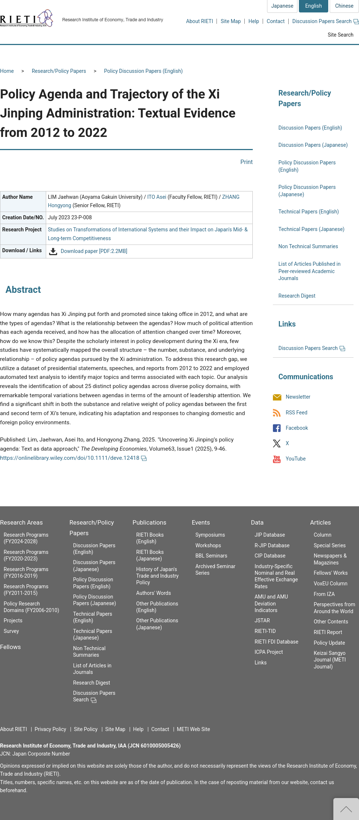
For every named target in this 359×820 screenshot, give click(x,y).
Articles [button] (336, 53)
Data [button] (295, 53)
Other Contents (331, 622)
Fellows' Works (331, 573)
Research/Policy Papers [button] (144, 53)
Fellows (10, 647)
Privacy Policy (50, 729)
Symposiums (210, 535)
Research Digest (296, 296)
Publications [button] (210, 53)
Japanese (282, 6)
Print (246, 162)
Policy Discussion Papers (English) (143, 71)
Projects (13, 620)
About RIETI (199, 21)
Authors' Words (153, 593)
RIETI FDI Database (277, 642)
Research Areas (21, 522)
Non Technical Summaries (308, 246)
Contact (276, 21)
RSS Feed (296, 412)
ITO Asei (156, 197)
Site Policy (86, 729)
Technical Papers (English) (308, 212)
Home (7, 71)
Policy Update (329, 643)
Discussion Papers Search (325, 21)
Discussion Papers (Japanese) (313, 145)
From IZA (324, 594)
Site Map (231, 21)
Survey (11, 631)
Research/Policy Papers (59, 71)
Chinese (344, 6)
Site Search (341, 35)
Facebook (297, 428)
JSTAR (262, 620)
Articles (320, 522)
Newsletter (298, 397)
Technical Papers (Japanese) (311, 229)
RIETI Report (328, 632)
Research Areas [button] (31, 53)
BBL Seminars (211, 556)
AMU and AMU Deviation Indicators (271, 603)
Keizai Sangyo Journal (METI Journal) (330, 659)
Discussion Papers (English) (310, 128)
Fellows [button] (83, 53)
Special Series (329, 545)
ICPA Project (269, 652)
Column (322, 535)
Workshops (208, 545)
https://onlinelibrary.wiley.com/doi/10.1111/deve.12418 (73, 458)
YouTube (296, 459)
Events (201, 522)
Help (253, 21)
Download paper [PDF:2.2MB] (94, 251)
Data (257, 522)
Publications (149, 522)
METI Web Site (193, 729)
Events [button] (257, 53)
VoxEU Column (330, 583)
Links (261, 663)
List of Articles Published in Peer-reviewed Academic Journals (309, 271)
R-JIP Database (272, 545)
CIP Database (270, 556)
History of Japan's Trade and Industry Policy (157, 575)
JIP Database (270, 535)
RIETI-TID (265, 631)
